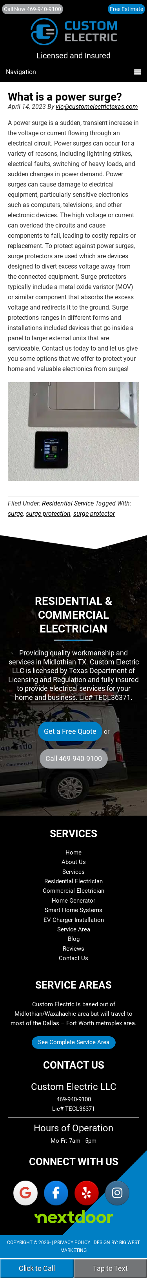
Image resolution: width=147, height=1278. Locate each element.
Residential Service (68, 503)
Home (73, 852)
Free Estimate (126, 9)
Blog (74, 938)
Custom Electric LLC (74, 35)
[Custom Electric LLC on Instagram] (117, 1193)
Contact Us (73, 958)
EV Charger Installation (74, 920)
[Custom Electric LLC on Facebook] (56, 1193)
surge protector (94, 513)
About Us (74, 862)
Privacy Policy (72, 1242)
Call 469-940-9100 (73, 758)
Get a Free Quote (70, 731)
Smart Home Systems (73, 910)
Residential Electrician (73, 881)
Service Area (73, 929)
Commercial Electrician (73, 890)
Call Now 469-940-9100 (32, 9)
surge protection (48, 513)
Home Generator (73, 900)
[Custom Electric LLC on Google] (25, 1193)
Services (73, 871)
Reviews (73, 948)
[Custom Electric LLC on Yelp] (86, 1193)
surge (15, 513)
